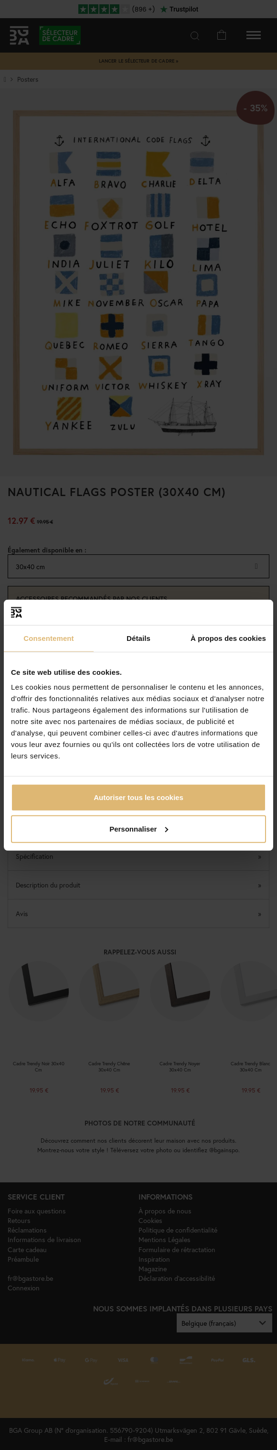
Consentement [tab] (48, 638)
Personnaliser (138, 828)
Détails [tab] (138, 638)
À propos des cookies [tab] (228, 638)
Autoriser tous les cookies (138, 797)
